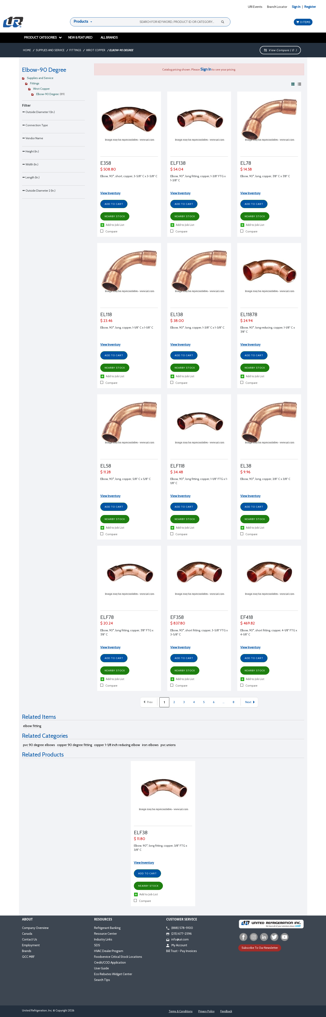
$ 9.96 (245, 472)
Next (250, 702)
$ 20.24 (106, 623)
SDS (97, 945)
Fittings (75, 50)
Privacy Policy (206, 1011)
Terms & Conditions (181, 1011)
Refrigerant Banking (107, 928)
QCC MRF (28, 957)
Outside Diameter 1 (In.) (38, 112)
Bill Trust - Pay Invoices (181, 951)
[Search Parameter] (53, 121)
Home (27, 50)
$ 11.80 (139, 839)
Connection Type (35, 134)
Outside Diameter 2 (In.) (38, 242)
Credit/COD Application (110, 962)
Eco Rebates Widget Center (113, 974)
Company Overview (35, 928)
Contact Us (29, 939)
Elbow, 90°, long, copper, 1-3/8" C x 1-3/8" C (197, 327)
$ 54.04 (176, 169)
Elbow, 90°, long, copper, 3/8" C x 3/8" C (265, 479)
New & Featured (80, 37)
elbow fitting (32, 726)
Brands (26, 951)
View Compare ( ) (280, 50)
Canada (27, 934)
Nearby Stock (115, 216)
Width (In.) (30, 199)
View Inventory (110, 193)
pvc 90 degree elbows (39, 745)
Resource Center (105, 934)
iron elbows (150, 745)
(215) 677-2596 (179, 934)
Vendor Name (32, 155)
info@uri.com (177, 939)
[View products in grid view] (293, 83)
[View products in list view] (299, 83)
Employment (31, 945)
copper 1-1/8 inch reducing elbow (117, 745)
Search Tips (102, 980)
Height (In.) (30, 177)
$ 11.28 (105, 472)
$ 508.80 (108, 169)
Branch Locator (277, 7)
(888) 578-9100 (179, 928)
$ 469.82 (247, 623)
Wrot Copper (95, 50)
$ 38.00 (177, 320)
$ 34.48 (176, 472)
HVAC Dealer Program (108, 951)
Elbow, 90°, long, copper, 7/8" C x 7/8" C (265, 176)
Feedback (226, 1011)
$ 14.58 (246, 169)
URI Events (255, 7)
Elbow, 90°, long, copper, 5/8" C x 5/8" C (125, 479)
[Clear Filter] (53, 78)
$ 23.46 (106, 320)
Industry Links (103, 939)
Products (81, 21)
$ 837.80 (177, 623)
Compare (108, 231)
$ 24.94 (246, 320)
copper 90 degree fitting (74, 745)
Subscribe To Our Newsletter (260, 948)
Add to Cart (114, 203)
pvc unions (168, 745)
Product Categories (43, 37)
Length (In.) (31, 220)
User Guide (101, 968)
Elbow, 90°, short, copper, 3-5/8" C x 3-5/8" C (128, 176)
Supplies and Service (50, 50)
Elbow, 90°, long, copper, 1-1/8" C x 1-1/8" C (126, 327)
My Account (176, 945)
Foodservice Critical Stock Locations (118, 957)
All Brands (109, 37)
